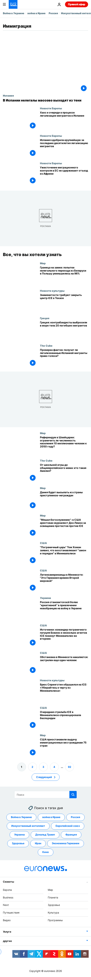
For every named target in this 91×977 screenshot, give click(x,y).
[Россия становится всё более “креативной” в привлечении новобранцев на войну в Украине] (64, 610)
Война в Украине (13, 13)
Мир (43, 263)
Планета (53, 897)
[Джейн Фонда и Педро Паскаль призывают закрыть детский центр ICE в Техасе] (64, 303)
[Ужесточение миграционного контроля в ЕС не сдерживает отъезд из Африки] (64, 175)
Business (8, 897)
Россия (53, 13)
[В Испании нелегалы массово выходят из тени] (45, 100)
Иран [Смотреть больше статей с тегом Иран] (38, 843)
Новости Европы (51, 108)
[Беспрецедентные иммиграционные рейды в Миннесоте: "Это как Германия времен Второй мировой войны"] (64, 582)
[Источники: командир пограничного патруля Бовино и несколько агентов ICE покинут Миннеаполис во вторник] (64, 637)
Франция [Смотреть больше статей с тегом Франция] (71, 834)
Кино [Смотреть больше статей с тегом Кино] (45, 852)
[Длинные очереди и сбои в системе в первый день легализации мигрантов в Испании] (64, 120)
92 (69, 766)
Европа (7, 889)
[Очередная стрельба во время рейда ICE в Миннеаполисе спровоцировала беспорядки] (64, 720)
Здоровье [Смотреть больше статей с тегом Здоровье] (18, 843)
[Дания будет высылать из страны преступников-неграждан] (64, 500)
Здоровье (54, 904)
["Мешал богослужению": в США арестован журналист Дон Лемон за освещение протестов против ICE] (64, 527)
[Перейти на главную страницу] (13, 4)
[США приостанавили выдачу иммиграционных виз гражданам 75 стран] (64, 747)
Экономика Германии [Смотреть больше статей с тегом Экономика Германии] (65, 843)
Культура (53, 912)
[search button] (73, 794)
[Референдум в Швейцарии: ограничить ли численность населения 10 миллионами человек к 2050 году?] (64, 445)
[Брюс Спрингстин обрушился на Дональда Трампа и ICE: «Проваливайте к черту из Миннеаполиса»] (64, 692)
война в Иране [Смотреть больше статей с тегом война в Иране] (51, 817)
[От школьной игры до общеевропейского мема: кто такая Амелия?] (64, 472)
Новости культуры (52, 290)
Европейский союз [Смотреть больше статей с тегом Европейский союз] (68, 825)
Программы (55, 920)
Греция (44, 318)
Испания (8, 95)
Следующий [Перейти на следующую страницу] (44, 777)
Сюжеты (8, 881)
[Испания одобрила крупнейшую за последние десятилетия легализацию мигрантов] (64, 148)
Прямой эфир (76, 4)
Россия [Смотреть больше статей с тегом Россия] (75, 817)
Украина (45, 597)
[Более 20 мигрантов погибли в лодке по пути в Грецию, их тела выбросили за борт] (64, 330)
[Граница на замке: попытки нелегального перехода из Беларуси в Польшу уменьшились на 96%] (64, 275)
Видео (7, 920)
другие (7, 940)
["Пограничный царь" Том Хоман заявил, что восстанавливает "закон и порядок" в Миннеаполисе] (64, 555)
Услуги (7, 931)
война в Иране (36, 13)
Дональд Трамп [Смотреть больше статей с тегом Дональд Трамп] (45, 834)
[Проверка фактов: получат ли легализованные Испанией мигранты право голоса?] (64, 357)
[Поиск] (45, 794)
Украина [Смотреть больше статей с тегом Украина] (19, 834)
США (43, 542)
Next (6, 904)
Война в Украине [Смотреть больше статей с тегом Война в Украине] (21, 817)
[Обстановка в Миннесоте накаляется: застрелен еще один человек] (64, 665)
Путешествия (11, 912)
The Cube (46, 345)
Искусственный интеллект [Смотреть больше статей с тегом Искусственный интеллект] (28, 825)
